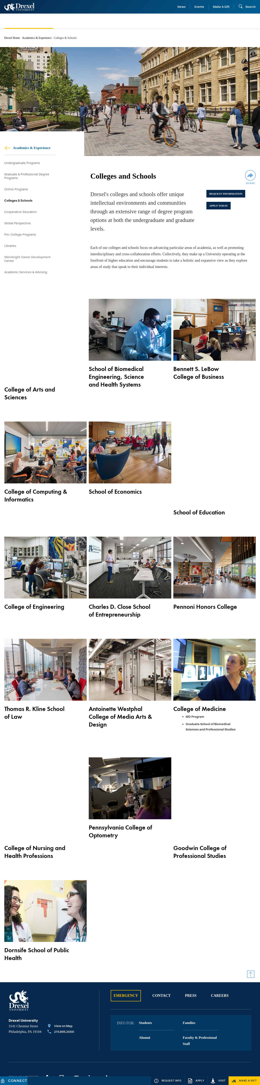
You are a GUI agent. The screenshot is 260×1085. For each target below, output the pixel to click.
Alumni (144, 997)
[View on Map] (60, 986)
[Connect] (13, 1080)
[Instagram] (61, 1037)
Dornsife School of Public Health (36, 914)
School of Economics (115, 485)
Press (191, 955)
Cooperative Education (20, 214)
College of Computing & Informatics (35, 489)
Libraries (10, 250)
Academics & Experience (37, 37)
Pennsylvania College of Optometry (120, 811)
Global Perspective (17, 226)
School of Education (199, 485)
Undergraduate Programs (22, 163)
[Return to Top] (250, 934)
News (181, 7)
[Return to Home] (19, 7)
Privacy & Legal (90, 1057)
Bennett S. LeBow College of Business (198, 379)
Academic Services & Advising (25, 277)
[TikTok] (106, 1037)
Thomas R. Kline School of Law (34, 693)
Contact (161, 955)
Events (199, 7)
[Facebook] (46, 1037)
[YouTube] (76, 1037)
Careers (220, 955)
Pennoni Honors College (205, 587)
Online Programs (16, 190)
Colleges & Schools (18, 202)
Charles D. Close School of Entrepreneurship (119, 591)
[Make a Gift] (244, 1080)
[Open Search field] (247, 7)
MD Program (195, 697)
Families (189, 982)
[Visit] (218, 1080)
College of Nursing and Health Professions (34, 811)
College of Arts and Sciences (29, 379)
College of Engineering (34, 587)
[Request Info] (168, 1080)
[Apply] (196, 1080)
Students (145, 982)
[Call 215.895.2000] (60, 992)
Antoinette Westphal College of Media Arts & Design (120, 697)
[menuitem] (33, 21)
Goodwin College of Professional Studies (200, 811)
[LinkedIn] (91, 1037)
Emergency (126, 955)
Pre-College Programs (20, 238)
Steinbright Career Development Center (27, 263)
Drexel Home (12, 37)
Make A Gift (221, 7)
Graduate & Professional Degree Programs (26, 176)
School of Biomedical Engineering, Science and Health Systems (116, 382)
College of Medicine (199, 689)
